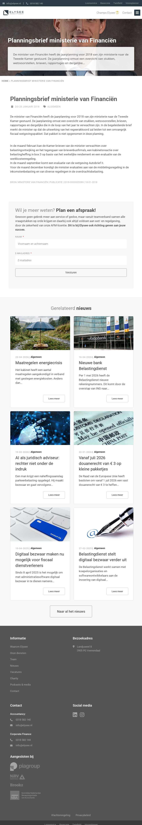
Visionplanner (132, 3)
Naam (19, 237)
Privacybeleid (83, 815)
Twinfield (117, 3)
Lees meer (54, 398)
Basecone (105, 3)
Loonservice (91, 3)
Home (5, 81)
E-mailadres (22, 253)
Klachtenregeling (60, 815)
